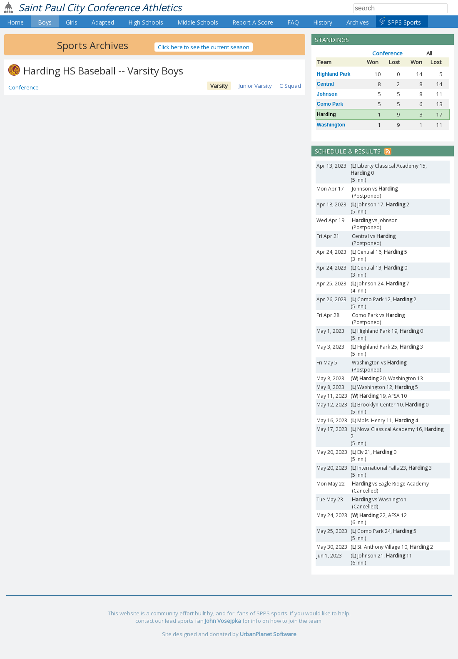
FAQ (293, 22)
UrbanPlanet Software (268, 634)
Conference (23, 87)
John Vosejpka (223, 620)
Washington (331, 125)
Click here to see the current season (203, 47)
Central (325, 84)
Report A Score (252, 22)
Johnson (327, 94)
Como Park (330, 104)
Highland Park (334, 74)
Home (15, 22)
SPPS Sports (404, 22)
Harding (326, 114)
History (322, 22)
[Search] (400, 8)
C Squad (290, 85)
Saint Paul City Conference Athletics (100, 7)
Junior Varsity (255, 85)
